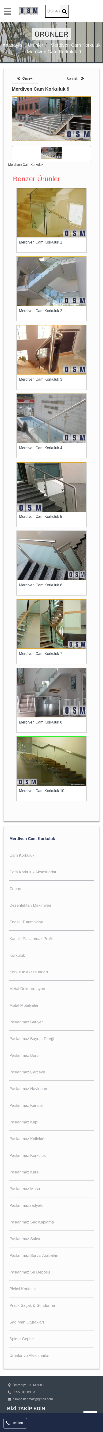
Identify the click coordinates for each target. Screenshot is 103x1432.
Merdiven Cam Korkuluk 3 (40, 379)
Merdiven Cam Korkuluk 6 (40, 585)
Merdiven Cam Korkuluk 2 (40, 311)
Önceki (25, 78)
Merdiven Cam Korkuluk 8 (40, 722)
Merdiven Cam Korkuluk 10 (41, 791)
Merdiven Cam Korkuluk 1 (40, 242)
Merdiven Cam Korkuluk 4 (40, 448)
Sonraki (75, 78)
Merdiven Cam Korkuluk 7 (40, 654)
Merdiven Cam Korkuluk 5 (40, 517)
